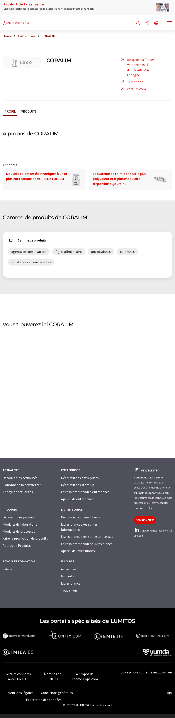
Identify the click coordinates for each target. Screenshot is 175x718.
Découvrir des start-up (77, 485)
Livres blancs (70, 583)
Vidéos (7, 569)
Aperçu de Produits (17, 545)
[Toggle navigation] (169, 23)
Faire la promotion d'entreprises (85, 492)
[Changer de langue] (156, 23)
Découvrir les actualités (20, 478)
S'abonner (145, 520)
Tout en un (69, 590)
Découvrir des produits (19, 517)
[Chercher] (138, 23)
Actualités (68, 569)
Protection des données (43, 699)
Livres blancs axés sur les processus (87, 536)
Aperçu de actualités (18, 492)
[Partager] (147, 23)
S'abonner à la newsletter (22, 485)
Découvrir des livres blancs (80, 517)
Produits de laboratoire (20, 524)
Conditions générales (57, 692)
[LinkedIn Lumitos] (169, 692)
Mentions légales (20, 692)
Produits (29, 111)
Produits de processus (19, 531)
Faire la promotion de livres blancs (86, 544)
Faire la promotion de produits (25, 538)
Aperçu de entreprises (77, 499)
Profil (10, 111)
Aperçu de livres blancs (78, 551)
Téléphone (131, 82)
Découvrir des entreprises (80, 478)
